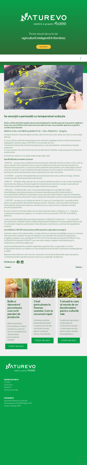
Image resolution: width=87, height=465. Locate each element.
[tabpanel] (17, 313)
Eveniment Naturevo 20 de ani (16, 401)
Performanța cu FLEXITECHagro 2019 (18, 403)
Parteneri (7, 387)
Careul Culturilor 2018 (12, 406)
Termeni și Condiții (11, 390)
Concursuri (8, 385)
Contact (7, 382)
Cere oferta (43, 47)
